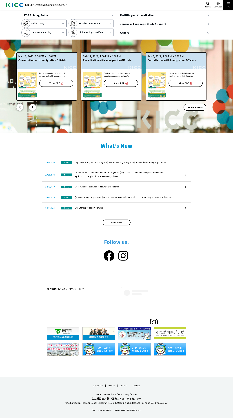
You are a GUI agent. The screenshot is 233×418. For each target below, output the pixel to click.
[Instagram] (123, 256)
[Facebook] (109, 256)
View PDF (56, 83)
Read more (116, 222)
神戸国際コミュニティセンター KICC (65, 289)
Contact (123, 386)
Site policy (98, 386)
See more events (194, 107)
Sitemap (136, 386)
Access (111, 386)
